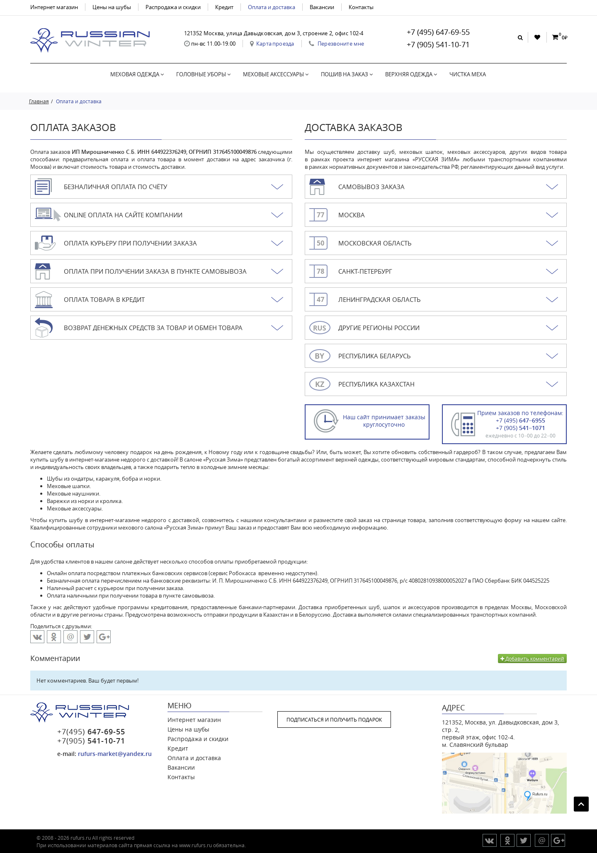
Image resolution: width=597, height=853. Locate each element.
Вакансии (322, 7)
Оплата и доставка (271, 7)
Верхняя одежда (411, 74)
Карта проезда (275, 43)
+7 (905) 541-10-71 (438, 44)
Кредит (224, 7)
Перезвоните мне (341, 43)
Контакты (361, 7)
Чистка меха (467, 74)
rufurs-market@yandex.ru (115, 754)
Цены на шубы (111, 7)
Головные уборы (203, 74)
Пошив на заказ (347, 74)
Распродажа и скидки (173, 7)
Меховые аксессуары (275, 74)
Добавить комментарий (532, 658)
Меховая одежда (137, 74)
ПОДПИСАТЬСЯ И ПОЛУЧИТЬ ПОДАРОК (334, 719)
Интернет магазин (54, 7)
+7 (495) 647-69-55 (438, 32)
